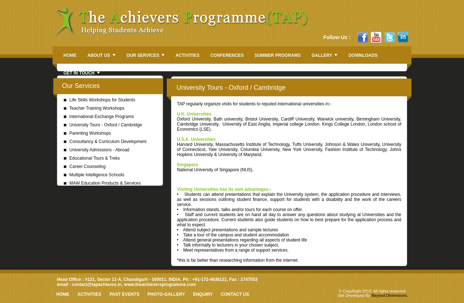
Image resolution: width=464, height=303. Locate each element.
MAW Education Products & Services (102, 183)
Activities (89, 294)
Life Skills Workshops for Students (99, 99)
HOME (62, 294)
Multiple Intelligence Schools (94, 174)
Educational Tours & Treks (92, 158)
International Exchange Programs (99, 116)
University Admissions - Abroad (96, 149)
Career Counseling (84, 166)
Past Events (124, 294)
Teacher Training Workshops (94, 108)
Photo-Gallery (166, 294)
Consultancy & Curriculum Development (105, 141)
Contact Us (235, 294)
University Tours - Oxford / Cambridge (103, 124)
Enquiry (203, 294)
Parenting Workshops (87, 133)
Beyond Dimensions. (390, 295)
